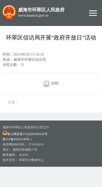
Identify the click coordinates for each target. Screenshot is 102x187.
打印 (51, 83)
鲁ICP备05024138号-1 (17, 139)
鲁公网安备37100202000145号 (25, 134)
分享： (13, 102)
